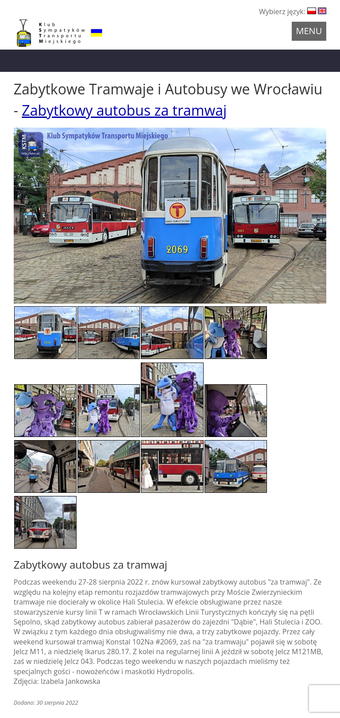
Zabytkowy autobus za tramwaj (124, 110)
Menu (309, 31)
